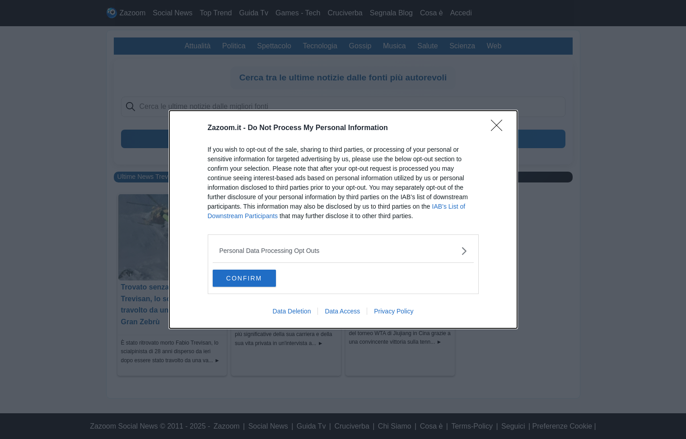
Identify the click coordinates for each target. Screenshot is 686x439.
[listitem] (343, 250)
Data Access (342, 311)
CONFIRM (255, 277)
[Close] (499, 127)
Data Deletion (292, 311)
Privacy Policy (393, 311)
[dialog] (343, 219)
